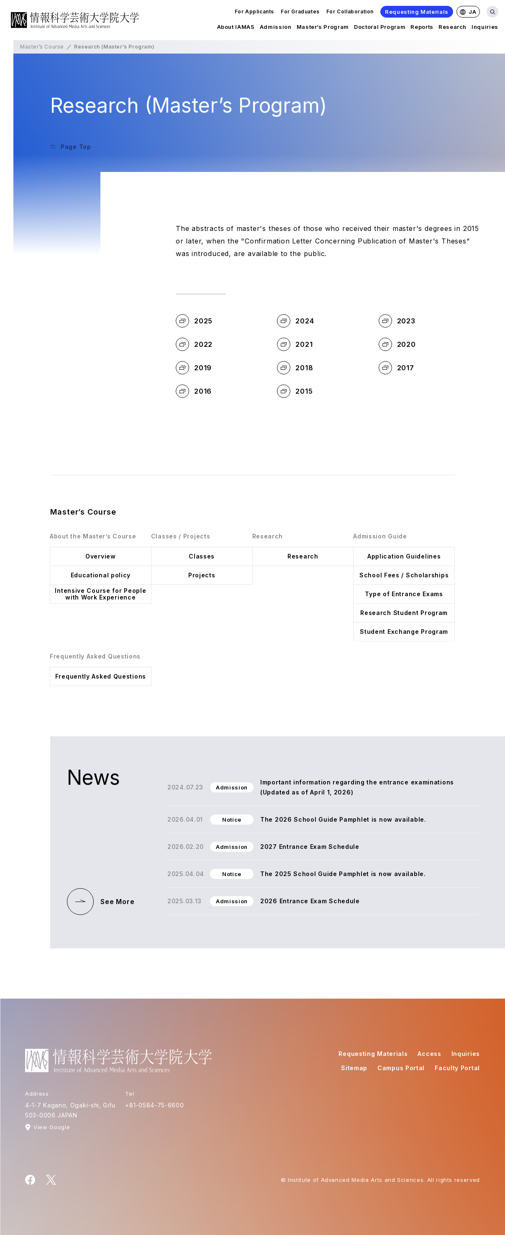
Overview (100, 556)
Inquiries (485, 28)
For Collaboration (350, 11)
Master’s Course (42, 47)
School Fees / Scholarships (404, 575)
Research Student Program (404, 612)
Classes (202, 556)
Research (452, 28)
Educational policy (101, 575)
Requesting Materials (417, 11)
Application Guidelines (404, 556)
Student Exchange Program (404, 631)
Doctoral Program (379, 28)
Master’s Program (323, 28)
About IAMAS (236, 28)
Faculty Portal (457, 1067)
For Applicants (254, 11)
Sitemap (354, 1067)
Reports (421, 28)
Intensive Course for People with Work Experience (100, 594)
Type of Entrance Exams (404, 593)
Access (429, 1053)
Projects (201, 575)
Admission (276, 28)
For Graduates (300, 11)
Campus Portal (401, 1067)
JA (468, 11)
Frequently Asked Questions (100, 676)
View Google (51, 1127)
